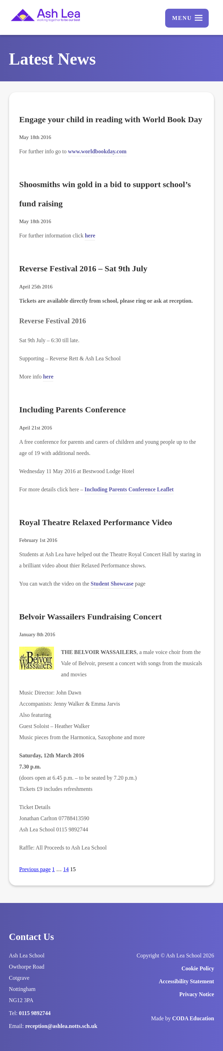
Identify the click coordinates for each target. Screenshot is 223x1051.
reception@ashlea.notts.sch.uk (61, 1026)
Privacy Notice (196, 994)
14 (66, 869)
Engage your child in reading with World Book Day (110, 119)
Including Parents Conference (72, 409)
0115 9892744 (35, 1013)
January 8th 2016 (37, 634)
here (90, 237)
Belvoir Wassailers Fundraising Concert (90, 616)
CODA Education (193, 1018)
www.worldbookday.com (97, 152)
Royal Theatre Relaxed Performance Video (95, 522)
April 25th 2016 (36, 286)
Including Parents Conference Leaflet (129, 490)
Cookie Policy (198, 968)
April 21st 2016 (35, 428)
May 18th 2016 (35, 137)
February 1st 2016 (38, 540)
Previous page (35, 869)
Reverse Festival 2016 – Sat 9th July (83, 268)
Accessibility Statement (186, 981)
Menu (182, 18)
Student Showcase (112, 584)
